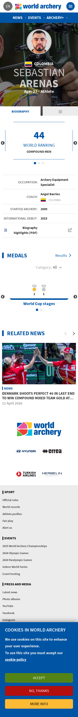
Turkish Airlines (26, 474)
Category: (44, 267)
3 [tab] (43, 163)
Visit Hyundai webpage (26, 451)
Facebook (8, 613)
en (8, 6)
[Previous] (65, 333)
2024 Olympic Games (15, 553)
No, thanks (39, 690)
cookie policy (15, 659)
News (17, 17)
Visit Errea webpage (52, 451)
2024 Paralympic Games (17, 560)
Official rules (10, 500)
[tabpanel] (39, 140)
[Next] (74, 333)
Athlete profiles (12, 514)
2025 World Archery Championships (24, 546)
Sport (9, 492)
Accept (39, 677)
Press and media (17, 584)
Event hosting (11, 574)
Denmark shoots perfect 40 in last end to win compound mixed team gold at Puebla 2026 (38, 398)
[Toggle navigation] (70, 6)
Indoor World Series (14, 567)
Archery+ (55, 17)
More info (39, 703)
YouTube (7, 606)
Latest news (9, 592)
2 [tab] (39, 163)
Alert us (7, 528)
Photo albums (11, 599)
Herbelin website (52, 474)
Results (61, 255)
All (55, 267)
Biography (20, 111)
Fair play (7, 521)
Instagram (8, 620)
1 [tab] (35, 163)
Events (34, 17)
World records (11, 507)
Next (75, 143)
